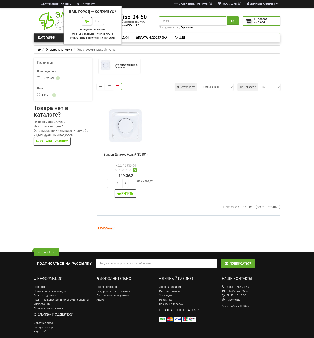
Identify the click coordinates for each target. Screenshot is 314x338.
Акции (180, 37)
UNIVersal (48, 78)
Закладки (165, 295)
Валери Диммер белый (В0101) (126, 154)
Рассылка (165, 299)
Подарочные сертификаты (114, 291)
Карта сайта (41, 331)
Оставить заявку (52, 141)
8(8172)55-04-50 (125, 17)
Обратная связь (44, 322)
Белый (46, 95)
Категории (63, 38)
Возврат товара (44, 327)
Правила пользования (48, 308)
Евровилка (186, 27)
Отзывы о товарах (171, 304)
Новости (39, 286)
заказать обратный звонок (126, 21)
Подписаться (238, 263)
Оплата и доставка (151, 37)
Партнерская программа (113, 295)
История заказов (170, 291)
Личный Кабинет (170, 286)
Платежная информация (50, 291)
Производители (107, 286)
